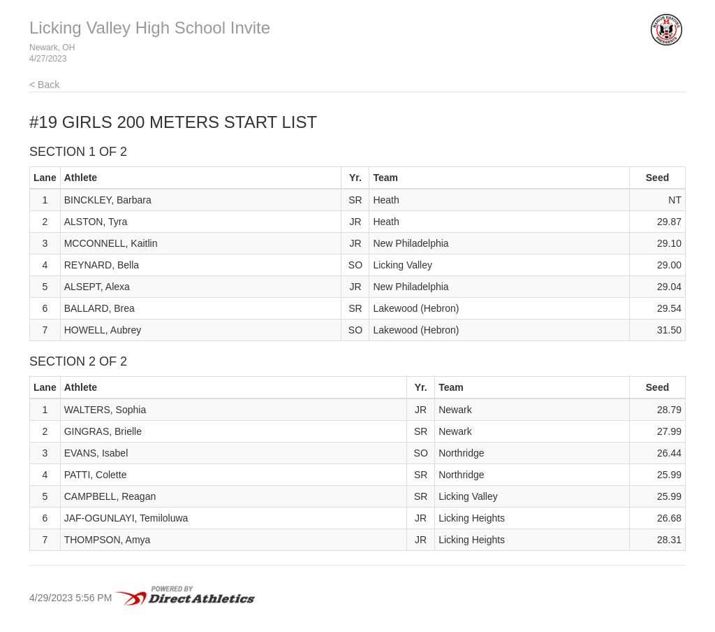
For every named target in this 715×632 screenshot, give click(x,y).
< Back (44, 84)
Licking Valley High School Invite (149, 27)
